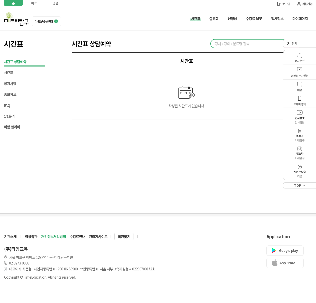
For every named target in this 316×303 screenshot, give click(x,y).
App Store (287, 262)
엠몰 (55, 3)
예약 (33, 3)
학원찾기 (124, 236)
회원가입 (304, 4)
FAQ (7, 105)
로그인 (283, 4)
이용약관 (31, 236)
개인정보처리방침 (53, 236)
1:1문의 (9, 116)
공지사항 (10, 83)
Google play (288, 250)
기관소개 (10, 236)
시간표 (8, 72)
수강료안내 (77, 236)
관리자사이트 (98, 236)
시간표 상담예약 (24, 62)
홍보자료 (10, 94)
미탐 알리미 (12, 126)
